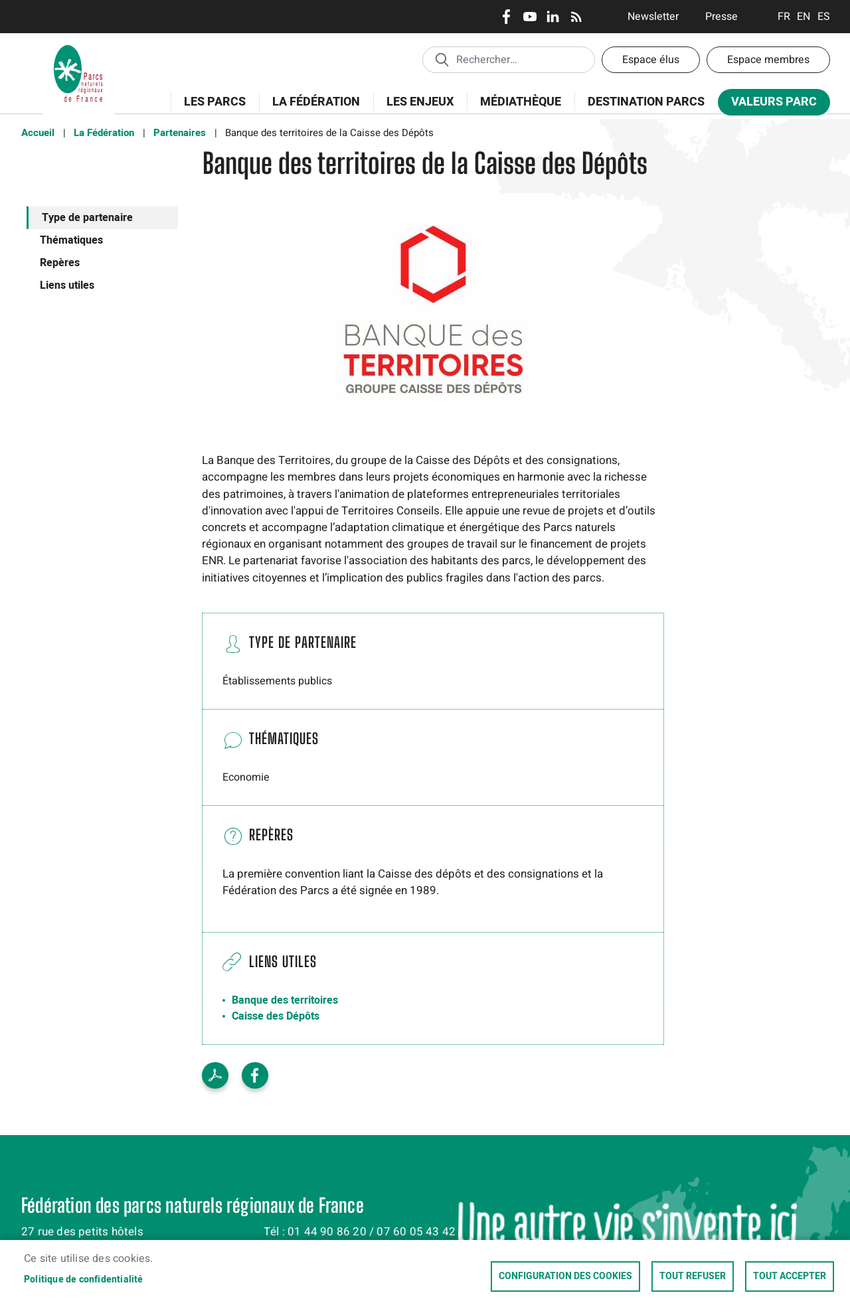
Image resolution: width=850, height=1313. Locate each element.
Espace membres (768, 60)
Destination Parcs (646, 102)
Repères (60, 263)
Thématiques (71, 240)
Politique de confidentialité (83, 1279)
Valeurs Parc (769, 105)
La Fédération (312, 109)
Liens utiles (67, 285)
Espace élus (650, 60)
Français (784, 16)
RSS (576, 16)
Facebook (506, 16)
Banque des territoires (285, 1000)
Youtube (529, 16)
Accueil (37, 132)
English (804, 16)
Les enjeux (415, 109)
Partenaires (179, 132)
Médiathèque (520, 102)
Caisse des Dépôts (275, 1016)
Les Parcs (210, 109)
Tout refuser (692, 1276)
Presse (721, 17)
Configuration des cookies (565, 1276)
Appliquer (441, 59)
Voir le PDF (215, 1075)
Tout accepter (789, 1276)
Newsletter (653, 17)
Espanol (823, 16)
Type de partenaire (87, 218)
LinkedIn (552, 16)
